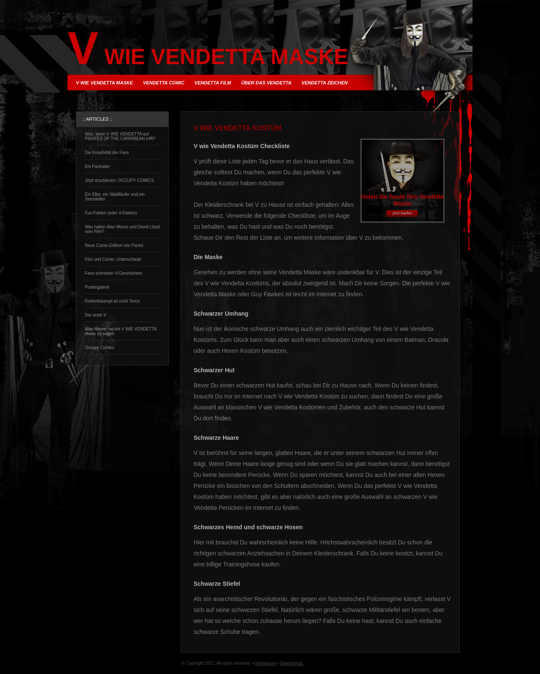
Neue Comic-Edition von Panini (114, 245)
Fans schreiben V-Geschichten (113, 273)
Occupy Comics (99, 347)
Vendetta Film (212, 82)
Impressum (265, 663)
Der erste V (95, 315)
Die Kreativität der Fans (107, 152)
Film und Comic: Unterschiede (113, 259)
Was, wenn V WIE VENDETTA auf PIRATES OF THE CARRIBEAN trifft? (120, 136)
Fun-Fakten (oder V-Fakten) (111, 213)
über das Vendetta (266, 82)
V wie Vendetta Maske (104, 82)
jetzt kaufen (402, 213)
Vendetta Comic (163, 82)
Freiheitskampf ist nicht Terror (112, 301)
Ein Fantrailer (97, 166)
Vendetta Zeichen (325, 82)
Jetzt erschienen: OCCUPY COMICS (119, 180)
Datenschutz (291, 663)
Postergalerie (97, 287)
